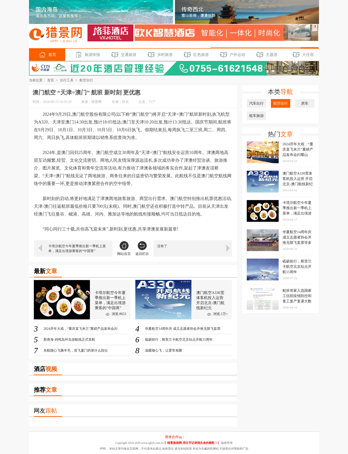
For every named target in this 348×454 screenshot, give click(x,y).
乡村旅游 (159, 55)
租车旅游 (256, 116)
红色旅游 (195, 55)
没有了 (162, 246)
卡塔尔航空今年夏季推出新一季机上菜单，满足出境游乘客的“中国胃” (77, 248)
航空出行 (86, 80)
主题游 (266, 55)
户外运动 (232, 55)
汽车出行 (256, 103)
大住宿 (302, 55)
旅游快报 (87, 55)
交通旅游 (123, 55)
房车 (304, 103)
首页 (46, 55)
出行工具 (66, 80)
